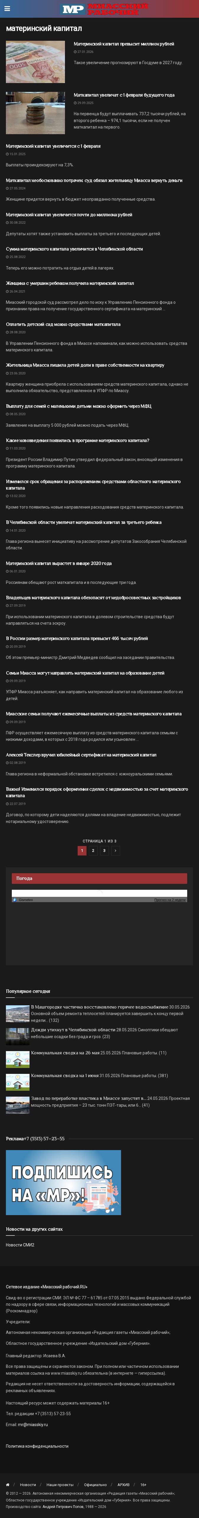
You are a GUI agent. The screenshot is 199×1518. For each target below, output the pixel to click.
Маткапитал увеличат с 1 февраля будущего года (124, 95)
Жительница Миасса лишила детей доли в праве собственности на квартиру (85, 365)
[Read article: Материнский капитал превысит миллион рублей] (35, 62)
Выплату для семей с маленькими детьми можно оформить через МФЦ (78, 406)
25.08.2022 (15, 257)
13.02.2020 (15, 496)
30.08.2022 (15, 223)
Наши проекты (60, 1485)
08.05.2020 (15, 414)
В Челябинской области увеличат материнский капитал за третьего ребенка (84, 522)
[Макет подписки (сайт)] (63, 1182)
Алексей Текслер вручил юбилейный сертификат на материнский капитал (81, 755)
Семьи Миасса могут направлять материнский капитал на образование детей (85, 673)
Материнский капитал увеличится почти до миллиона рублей (69, 214)
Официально (95, 1485)
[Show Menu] (7, 9)
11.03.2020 (15, 448)
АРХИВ (124, 1485)
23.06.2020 (15, 373)
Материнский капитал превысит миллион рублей (124, 44)
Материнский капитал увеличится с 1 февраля (53, 146)
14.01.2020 (15, 530)
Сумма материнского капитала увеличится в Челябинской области (74, 249)
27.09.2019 (15, 606)
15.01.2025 (15, 154)
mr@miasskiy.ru (32, 1424)
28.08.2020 (15, 332)
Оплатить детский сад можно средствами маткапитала (63, 324)
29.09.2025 (83, 103)
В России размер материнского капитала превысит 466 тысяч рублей (77, 638)
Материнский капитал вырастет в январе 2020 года (59, 563)
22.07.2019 (15, 804)
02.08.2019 (15, 763)
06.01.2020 (15, 571)
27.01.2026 (83, 52)
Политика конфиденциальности (37, 1446)
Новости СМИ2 (20, 1245)
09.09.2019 (15, 681)
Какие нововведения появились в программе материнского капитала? (77, 440)
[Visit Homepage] (104, 9)
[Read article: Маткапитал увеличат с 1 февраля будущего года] (35, 113)
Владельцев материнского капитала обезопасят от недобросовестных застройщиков (93, 597)
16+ (143, 1485)
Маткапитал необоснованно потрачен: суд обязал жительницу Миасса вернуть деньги (94, 180)
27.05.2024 (15, 188)
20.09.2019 (15, 647)
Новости (28, 1485)
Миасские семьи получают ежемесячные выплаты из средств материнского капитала (94, 714)
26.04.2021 (15, 291)
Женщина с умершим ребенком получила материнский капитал (70, 283)
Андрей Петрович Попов (63, 1507)
